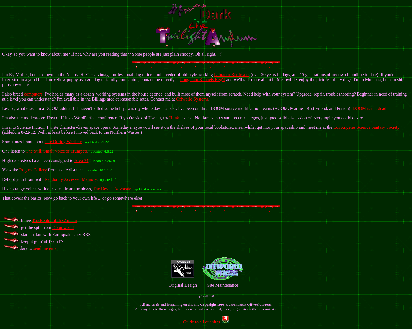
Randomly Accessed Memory (71, 179)
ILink (174, 117)
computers (33, 94)
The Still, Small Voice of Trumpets (56, 151)
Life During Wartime (63, 141)
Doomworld (63, 227)
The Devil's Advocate (112, 188)
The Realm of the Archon (54, 220)
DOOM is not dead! (370, 108)
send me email (46, 248)
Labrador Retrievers (231, 74)
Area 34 (81, 160)
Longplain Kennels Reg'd (202, 79)
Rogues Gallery (33, 170)
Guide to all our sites (201, 322)
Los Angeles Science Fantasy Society (366, 127)
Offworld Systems (192, 99)
